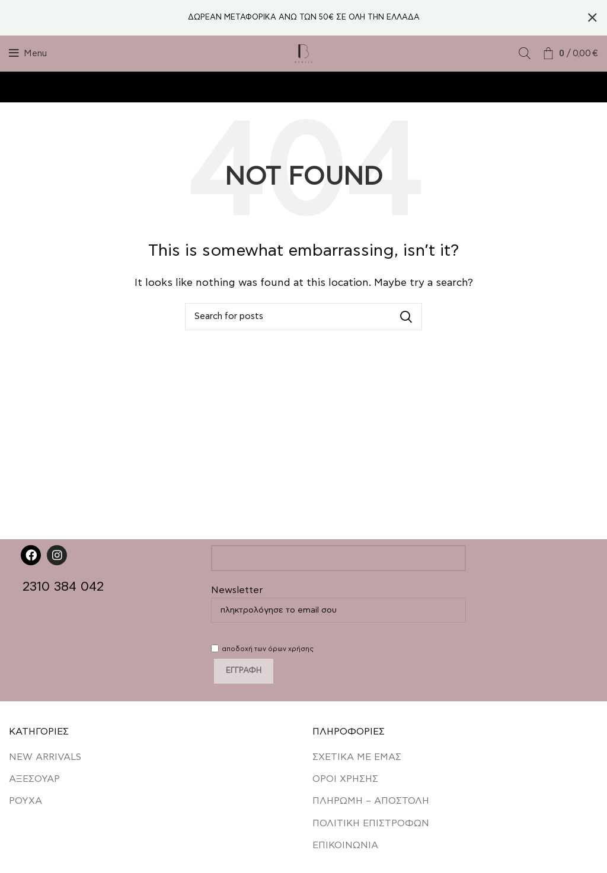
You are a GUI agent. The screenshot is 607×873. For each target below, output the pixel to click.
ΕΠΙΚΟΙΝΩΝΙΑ (345, 845)
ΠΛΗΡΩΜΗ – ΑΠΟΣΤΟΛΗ (370, 801)
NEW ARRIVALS (45, 756)
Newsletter (338, 599)
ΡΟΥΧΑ (25, 801)
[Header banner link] (285, 18)
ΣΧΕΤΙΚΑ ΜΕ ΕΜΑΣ (356, 756)
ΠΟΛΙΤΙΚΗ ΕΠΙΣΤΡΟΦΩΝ (370, 822)
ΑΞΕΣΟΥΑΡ (34, 778)
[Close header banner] (592, 18)
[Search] (524, 53)
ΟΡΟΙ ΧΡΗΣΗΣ (345, 778)
